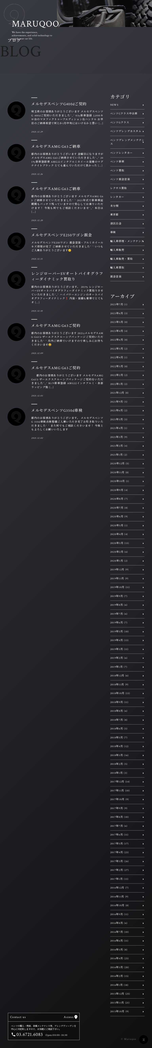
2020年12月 (119, 463)
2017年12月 (120, 781)
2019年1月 (118, 667)
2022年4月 (118, 357)
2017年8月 (119, 817)
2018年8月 (118, 711)
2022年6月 (119, 340)
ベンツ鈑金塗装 (120, 179)
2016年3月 (119, 967)
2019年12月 (119, 569)
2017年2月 (119, 870)
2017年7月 (118, 826)
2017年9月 (118, 808)
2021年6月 (118, 410)
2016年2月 (119, 976)
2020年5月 (119, 525)
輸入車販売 (117, 250)
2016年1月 (119, 985)
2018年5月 (118, 737)
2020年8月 (119, 499)
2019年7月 (118, 614)
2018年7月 (118, 720)
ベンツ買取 (117, 170)
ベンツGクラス (119, 122)
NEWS (114, 105)
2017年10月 (119, 799)
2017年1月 (119, 879)
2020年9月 (119, 490)
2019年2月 (118, 658)
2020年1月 (119, 561)
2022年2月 (119, 375)
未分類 (114, 206)
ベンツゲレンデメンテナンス (127, 142)
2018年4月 (119, 746)
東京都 (114, 214)
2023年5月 (119, 322)
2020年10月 (119, 481)
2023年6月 (119, 313)
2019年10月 (120, 587)
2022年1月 (118, 384)
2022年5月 (119, 349)
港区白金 (116, 223)
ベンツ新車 (117, 161)
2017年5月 (119, 843)
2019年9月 (118, 596)
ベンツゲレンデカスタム (125, 131)
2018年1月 (118, 773)
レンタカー (117, 197)
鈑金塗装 (116, 276)
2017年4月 (119, 852)
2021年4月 (118, 428)
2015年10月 (119, 1011)
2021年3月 (118, 437)
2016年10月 (119, 905)
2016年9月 (119, 914)
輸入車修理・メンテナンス (127, 241)
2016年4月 (119, 958)
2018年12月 (119, 675)
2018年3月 (119, 755)
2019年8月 (118, 605)
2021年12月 (119, 393)
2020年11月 (119, 472)
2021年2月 (118, 446)
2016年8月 (118, 923)
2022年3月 (119, 366)
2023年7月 (118, 304)
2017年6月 (119, 834)
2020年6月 (119, 516)
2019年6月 (118, 622)
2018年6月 (118, 728)
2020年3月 (119, 543)
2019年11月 (119, 578)
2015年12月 (120, 994)
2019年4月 (119, 640)
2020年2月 (119, 552)
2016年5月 (118, 949)
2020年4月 (119, 534)
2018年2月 (118, 764)
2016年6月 (119, 941)
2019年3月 (119, 649)
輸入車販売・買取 (121, 259)
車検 (113, 232)
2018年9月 (119, 702)
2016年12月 (119, 888)
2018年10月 (120, 693)
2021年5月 (118, 419)
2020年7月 (119, 508)
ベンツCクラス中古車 (124, 113)
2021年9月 (118, 402)
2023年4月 (119, 331)
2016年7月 (119, 932)
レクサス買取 (118, 188)
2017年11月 (120, 790)
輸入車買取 (117, 267)
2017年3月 (119, 861)
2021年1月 (118, 455)
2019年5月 (119, 631)
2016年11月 (119, 896)
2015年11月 (120, 1003)
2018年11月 (119, 684)
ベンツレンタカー (121, 153)
